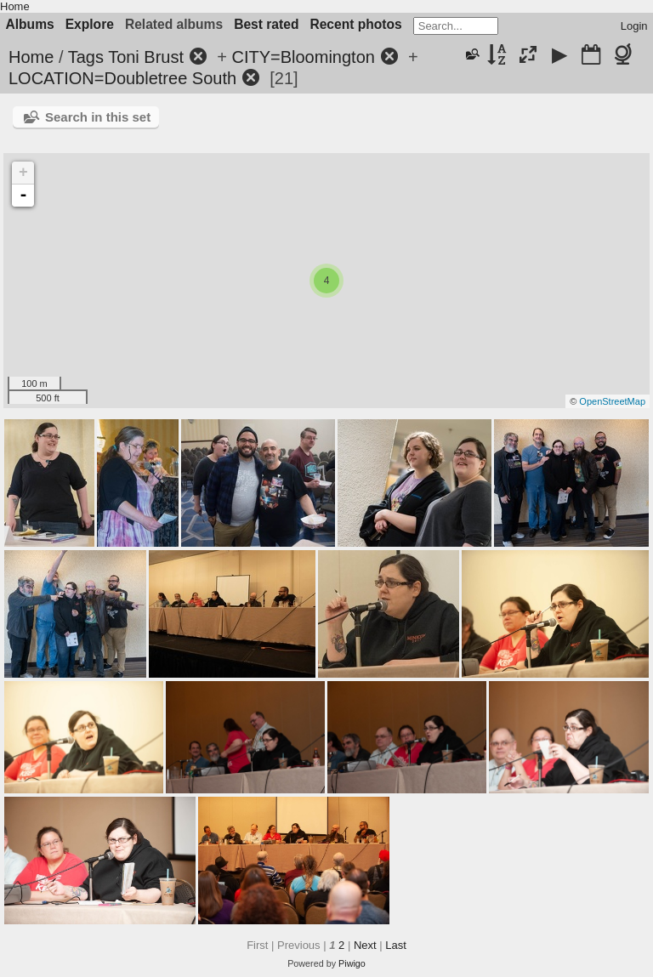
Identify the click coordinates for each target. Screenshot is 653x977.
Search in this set (97, 117)
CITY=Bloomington (302, 57)
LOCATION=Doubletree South (122, 78)
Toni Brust (146, 57)
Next (365, 945)
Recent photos (355, 24)
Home (15, 6)
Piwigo (352, 963)
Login (634, 26)
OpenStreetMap (612, 401)
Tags (86, 57)
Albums (30, 24)
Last (395, 945)
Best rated (266, 24)
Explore (89, 24)
